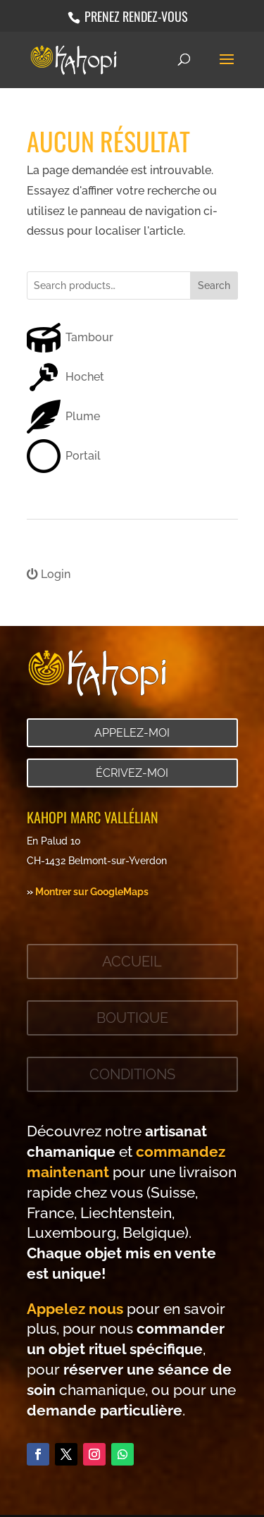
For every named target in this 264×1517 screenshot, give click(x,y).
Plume (82, 416)
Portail (83, 455)
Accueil (132, 961)
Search (214, 285)
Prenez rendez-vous (135, 16)
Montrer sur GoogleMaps (92, 891)
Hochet (84, 376)
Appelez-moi (132, 732)
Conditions (132, 1074)
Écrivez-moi (132, 773)
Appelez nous (75, 1309)
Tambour (89, 337)
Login (48, 574)
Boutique (132, 1017)
